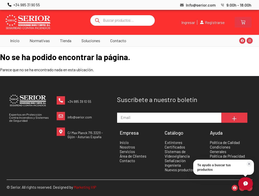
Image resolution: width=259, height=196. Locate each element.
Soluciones (90, 40)
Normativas (40, 40)
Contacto (118, 40)
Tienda (65, 40)
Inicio (14, 40)
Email (122, 110)
